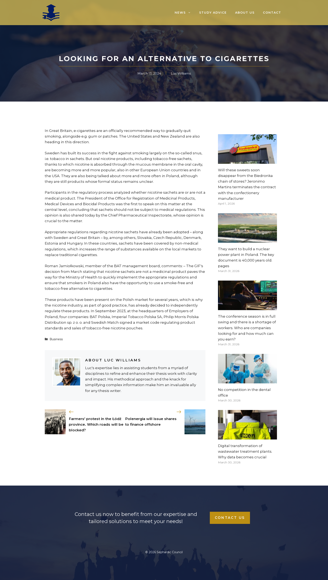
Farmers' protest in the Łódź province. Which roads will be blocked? (96, 424)
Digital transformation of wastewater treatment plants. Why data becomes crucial (245, 451)
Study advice (213, 12)
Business (56, 339)
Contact (272, 12)
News (185, 12)
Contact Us (230, 518)
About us (245, 12)
